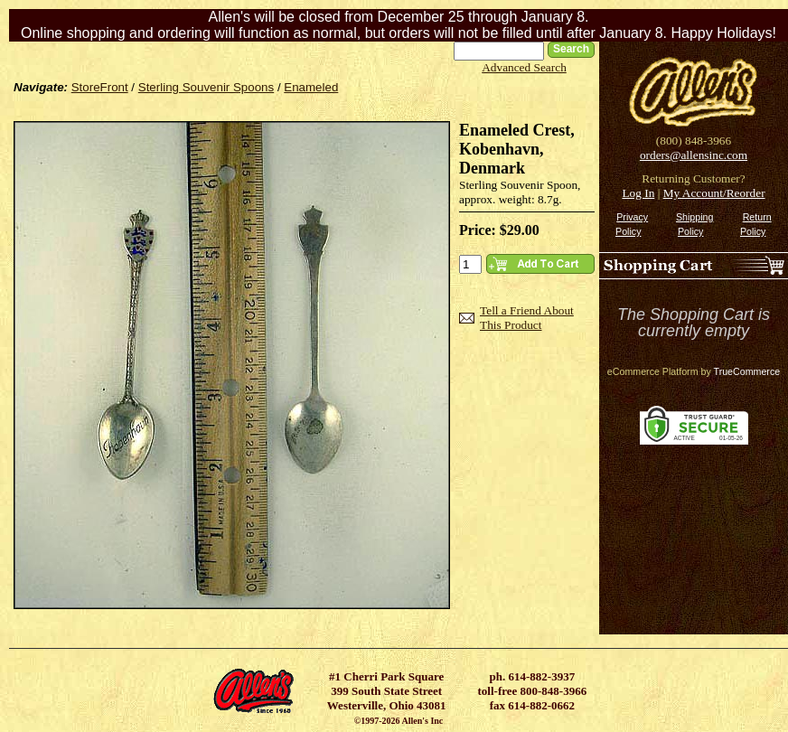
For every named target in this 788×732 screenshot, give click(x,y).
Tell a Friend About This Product (527, 318)
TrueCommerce (747, 371)
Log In (638, 193)
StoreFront (99, 87)
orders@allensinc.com (693, 155)
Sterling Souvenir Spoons (206, 87)
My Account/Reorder (714, 193)
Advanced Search (524, 67)
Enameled (311, 87)
